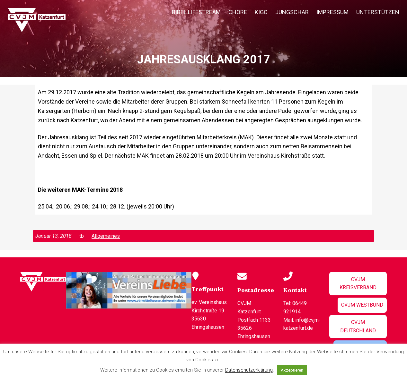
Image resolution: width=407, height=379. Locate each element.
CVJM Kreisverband (358, 283)
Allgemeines (106, 236)
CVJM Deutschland (358, 326)
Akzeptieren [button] (292, 370)
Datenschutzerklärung (249, 370)
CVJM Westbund (362, 305)
